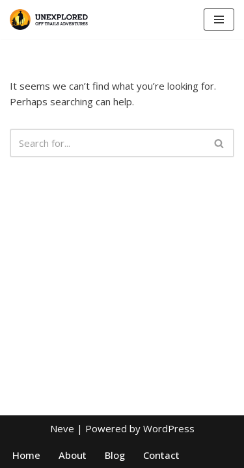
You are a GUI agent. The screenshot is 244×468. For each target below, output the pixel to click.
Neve (62, 428)
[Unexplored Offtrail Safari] (49, 19)
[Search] (107, 143)
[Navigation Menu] (219, 19)
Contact (161, 455)
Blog (115, 455)
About (73, 455)
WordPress (169, 428)
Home (26, 455)
